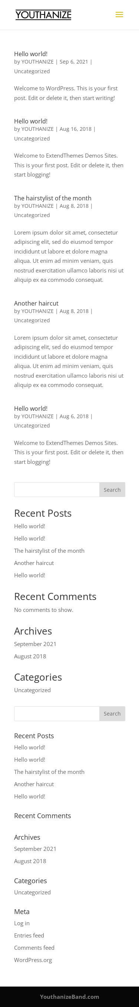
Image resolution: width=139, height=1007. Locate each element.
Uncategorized (32, 71)
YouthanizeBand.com (69, 996)
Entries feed (29, 935)
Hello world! (30, 54)
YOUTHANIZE (37, 61)
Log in (22, 923)
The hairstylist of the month (53, 198)
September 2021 (35, 644)
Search (112, 489)
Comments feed (34, 947)
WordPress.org (33, 960)
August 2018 (30, 656)
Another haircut (36, 303)
